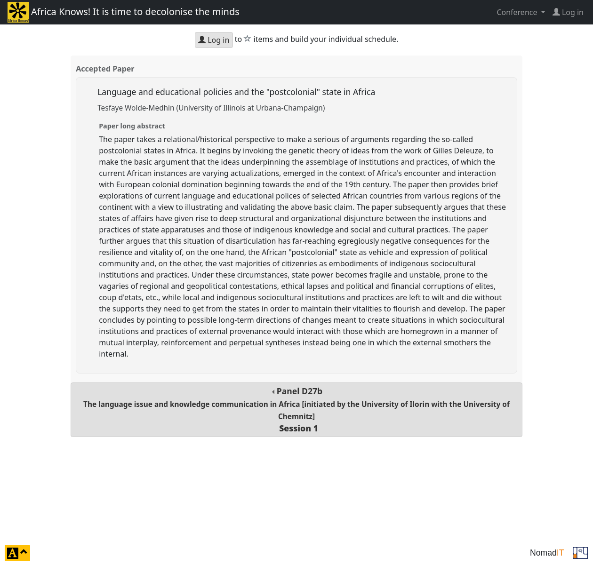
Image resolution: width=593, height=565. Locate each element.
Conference (518, 12)
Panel (296, 409)
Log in (213, 40)
